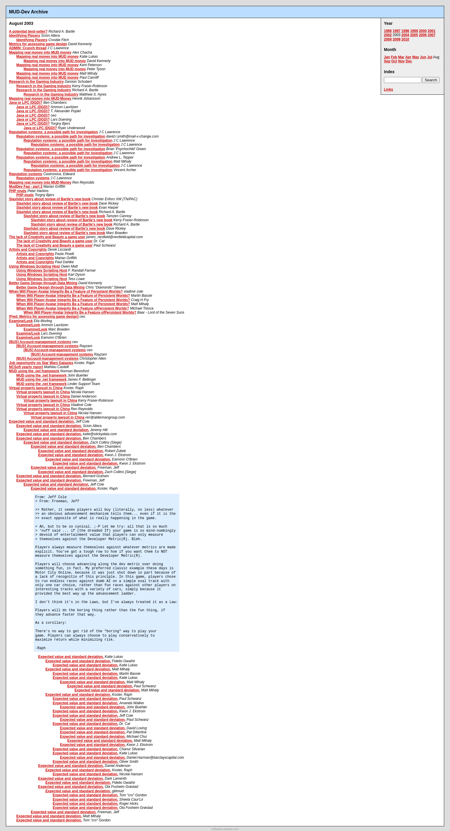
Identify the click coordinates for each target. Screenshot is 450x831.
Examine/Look (21, 321)
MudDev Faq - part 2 (25, 187)
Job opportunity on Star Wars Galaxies (41, 363)
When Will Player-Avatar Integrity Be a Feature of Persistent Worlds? (66, 291)
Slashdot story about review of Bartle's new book (50, 199)
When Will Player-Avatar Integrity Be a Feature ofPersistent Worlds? (72, 308)
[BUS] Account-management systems (40, 342)
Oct (394, 61)
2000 (423, 31)
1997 (397, 31)
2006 (423, 35)
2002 (388, 35)
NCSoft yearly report (26, 367)
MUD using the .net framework (34, 371)
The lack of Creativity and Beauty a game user (47, 237)
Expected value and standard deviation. (42, 421)
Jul (429, 57)
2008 (388, 39)
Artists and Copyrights (28, 249)
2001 (431, 31)
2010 (405, 39)
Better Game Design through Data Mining (43, 283)
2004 (405, 35)
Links (388, 89)
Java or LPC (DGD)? (25, 103)
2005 (414, 35)
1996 (388, 31)
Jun (423, 57)
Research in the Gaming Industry (36, 82)
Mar (401, 57)
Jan (387, 57)
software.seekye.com (225, 829)
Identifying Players (24, 36)
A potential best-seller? (28, 31)
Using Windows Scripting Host (34, 266)
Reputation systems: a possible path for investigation (53, 132)
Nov (401, 61)
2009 (397, 39)
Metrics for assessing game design (38, 44)
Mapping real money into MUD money (40, 52)
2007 (431, 35)
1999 (414, 31)
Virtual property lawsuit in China (36, 388)
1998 (405, 31)
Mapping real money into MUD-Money (40, 98)
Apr (408, 57)
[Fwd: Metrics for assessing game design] (44, 317)
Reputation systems (25, 174)
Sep (387, 61)
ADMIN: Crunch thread (28, 48)
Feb (394, 57)
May (415, 57)
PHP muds (17, 191)
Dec (409, 61)
